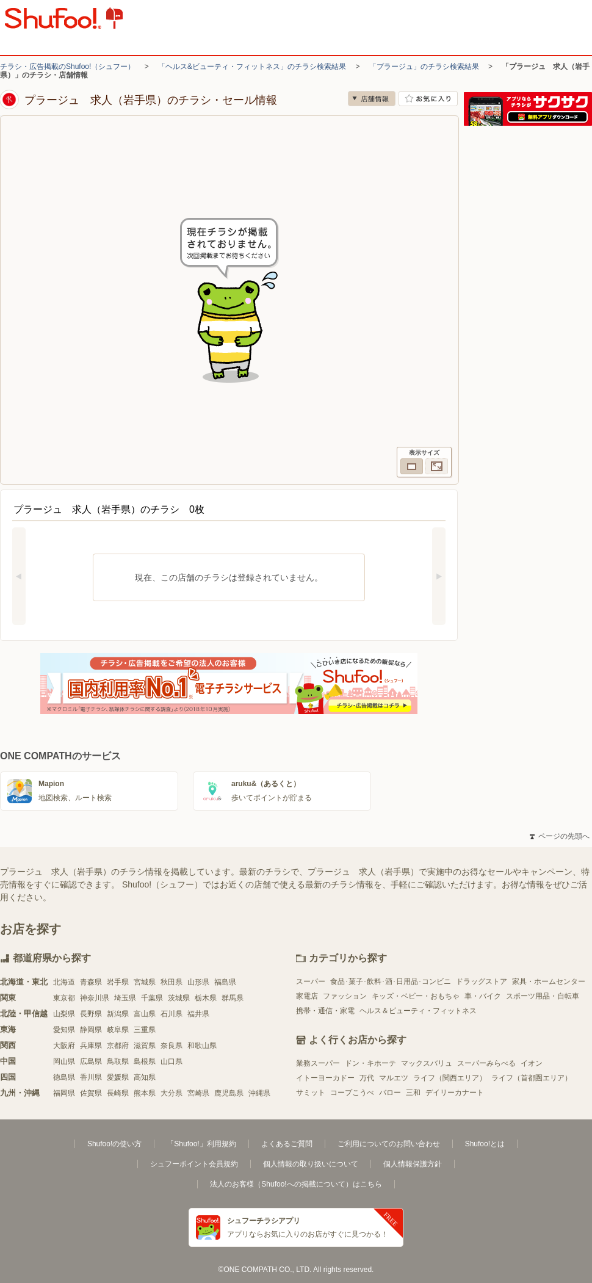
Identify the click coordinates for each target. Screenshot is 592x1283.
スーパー (310, 981)
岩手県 (118, 982)
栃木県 (206, 998)
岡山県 (64, 1061)
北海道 (64, 982)
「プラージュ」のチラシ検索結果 (424, 66)
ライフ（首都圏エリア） (531, 1078)
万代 (366, 1078)
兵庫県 (91, 1045)
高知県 (145, 1077)
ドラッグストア (481, 981)
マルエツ (393, 1078)
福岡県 (64, 1093)
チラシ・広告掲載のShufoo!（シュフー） (67, 66)
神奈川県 (94, 998)
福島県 (225, 982)
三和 (413, 1092)
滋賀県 (145, 1045)
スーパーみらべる (486, 1063)
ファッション (345, 996)
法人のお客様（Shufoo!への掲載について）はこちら (295, 1184)
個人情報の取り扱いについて (310, 1164)
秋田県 (171, 982)
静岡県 (91, 1029)
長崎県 (118, 1093)
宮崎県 (198, 1093)
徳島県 (64, 1077)
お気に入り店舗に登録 (428, 98)
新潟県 (118, 1014)
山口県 (171, 1061)
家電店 (307, 996)
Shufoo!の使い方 (114, 1144)
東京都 (64, 998)
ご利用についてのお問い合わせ (389, 1144)
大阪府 (64, 1045)
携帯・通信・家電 (325, 1011)
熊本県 (145, 1093)
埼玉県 (125, 998)
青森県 (91, 982)
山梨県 (64, 1014)
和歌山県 (202, 1045)
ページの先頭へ (560, 836)
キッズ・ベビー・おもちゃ (416, 996)
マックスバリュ (426, 1063)
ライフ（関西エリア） (449, 1078)
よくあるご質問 (286, 1144)
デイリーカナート (454, 1092)
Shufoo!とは (485, 1144)
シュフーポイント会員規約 (194, 1164)
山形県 (198, 982)
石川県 (171, 1014)
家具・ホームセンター (548, 981)
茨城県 (179, 998)
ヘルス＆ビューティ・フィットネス (418, 1011)
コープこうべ (352, 1092)
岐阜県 (118, 1029)
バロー (390, 1092)
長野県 (91, 1014)
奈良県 (171, 1045)
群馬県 (233, 998)
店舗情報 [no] (371, 98)
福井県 (198, 1014)
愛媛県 (118, 1077)
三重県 (145, 1029)
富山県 (145, 1014)
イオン (532, 1063)
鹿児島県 (229, 1093)
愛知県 (64, 1029)
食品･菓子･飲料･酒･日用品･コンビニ (390, 981)
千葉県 (152, 998)
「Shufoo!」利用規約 (201, 1144)
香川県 (91, 1077)
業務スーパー (318, 1063)
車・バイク (482, 996)
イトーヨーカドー (325, 1078)
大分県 (171, 1093)
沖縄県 (259, 1093)
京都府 (118, 1045)
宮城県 (145, 982)
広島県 (91, 1061)
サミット (310, 1092)
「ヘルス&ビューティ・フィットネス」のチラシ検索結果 (252, 66)
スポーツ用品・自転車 (542, 996)
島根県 (145, 1061)
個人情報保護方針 (412, 1164)
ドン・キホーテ (370, 1063)
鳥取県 (118, 1061)
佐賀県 (91, 1093)
